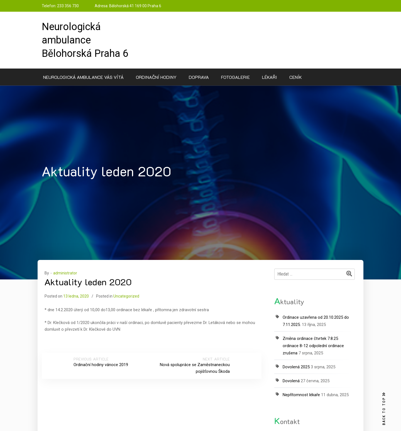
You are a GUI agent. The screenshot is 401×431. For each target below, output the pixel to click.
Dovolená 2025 (296, 366)
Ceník (295, 77)
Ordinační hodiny (156, 77)
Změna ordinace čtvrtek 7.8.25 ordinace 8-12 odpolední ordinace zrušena (313, 345)
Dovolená (291, 380)
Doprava (199, 77)
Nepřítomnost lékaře (301, 394)
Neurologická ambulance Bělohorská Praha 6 (85, 40)
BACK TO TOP (384, 408)
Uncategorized (126, 296)
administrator (65, 273)
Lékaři (269, 77)
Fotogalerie (235, 77)
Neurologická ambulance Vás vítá (83, 77)
